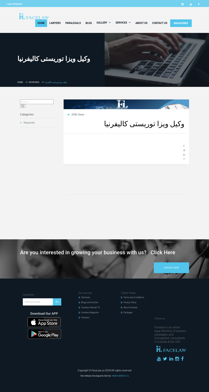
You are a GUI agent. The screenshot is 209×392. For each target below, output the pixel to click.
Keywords (34, 82)
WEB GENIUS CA (120, 376)
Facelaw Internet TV (90, 307)
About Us (141, 23)
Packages (128, 312)
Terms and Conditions (133, 297)
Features (85, 317)
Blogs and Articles (89, 302)
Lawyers (55, 23)
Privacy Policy (129, 302)
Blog (89, 23)
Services (123, 22)
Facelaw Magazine (90, 312)
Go (57, 301)
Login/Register (14, 4)
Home (41, 23)
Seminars (85, 297)
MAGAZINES (181, 23)
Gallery (104, 22)
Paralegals (73, 23)
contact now (171, 267)
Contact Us (159, 23)
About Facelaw (130, 307)
